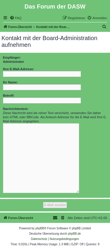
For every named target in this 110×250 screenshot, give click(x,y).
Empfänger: (12, 57)
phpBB (39, 228)
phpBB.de (74, 233)
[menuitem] (15, 18)
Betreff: (8, 95)
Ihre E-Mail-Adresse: (18, 69)
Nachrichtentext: (15, 109)
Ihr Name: (10, 82)
